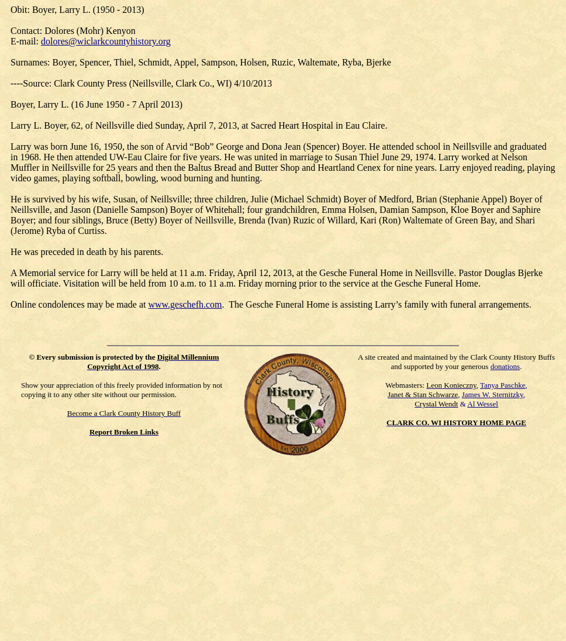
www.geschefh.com (185, 304)
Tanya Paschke (502, 385)
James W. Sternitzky (492, 394)
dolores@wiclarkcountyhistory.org (106, 41)
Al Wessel (482, 403)
